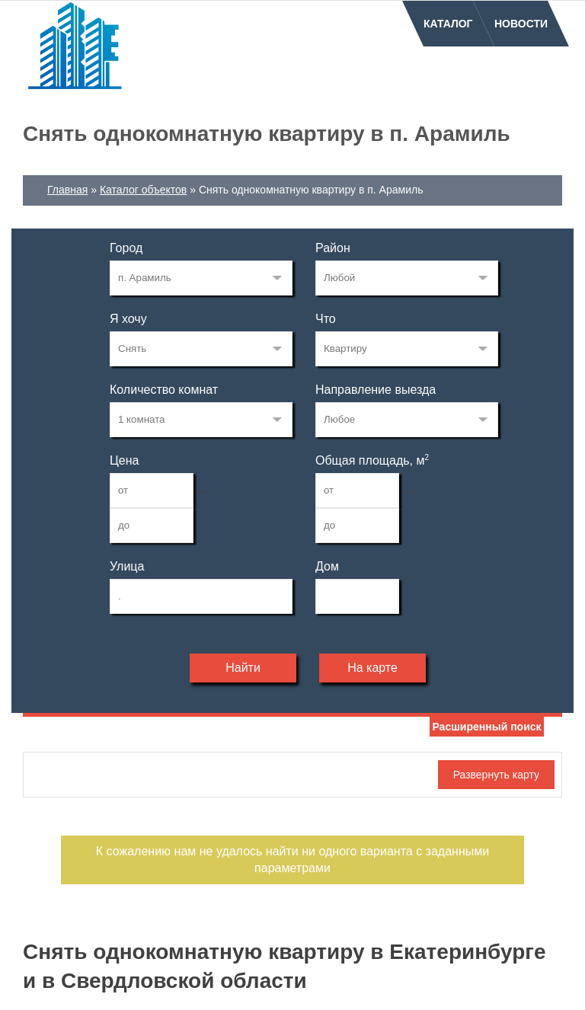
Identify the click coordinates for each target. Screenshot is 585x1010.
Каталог (448, 24)
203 (201, 278)
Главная (67, 190)
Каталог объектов (143, 190)
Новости (521, 24)
